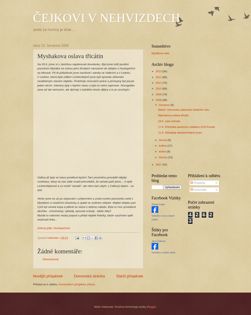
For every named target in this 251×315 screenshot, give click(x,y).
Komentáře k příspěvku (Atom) (77, 284)
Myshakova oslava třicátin (173, 115)
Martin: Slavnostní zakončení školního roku (183, 109)
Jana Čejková (159, 241)
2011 (159, 82)
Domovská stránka (89, 276)
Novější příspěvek (48, 276)
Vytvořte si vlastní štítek (164, 252)
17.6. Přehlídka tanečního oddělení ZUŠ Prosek (186, 127)
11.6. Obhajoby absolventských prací (180, 132)
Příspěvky (197, 182)
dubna (163, 151)
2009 (159, 94)
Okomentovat (51, 259)
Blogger (151, 306)
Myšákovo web (160, 53)
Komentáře (198, 189)
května (163, 145)
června (163, 140)
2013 (159, 71)
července (165, 105)
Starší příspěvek (129, 276)
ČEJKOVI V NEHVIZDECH (106, 18)
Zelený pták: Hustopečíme (53, 228)
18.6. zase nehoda (169, 121)
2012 (159, 77)
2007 (159, 164)
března (163, 157)
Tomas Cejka (158, 204)
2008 (159, 100)
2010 (159, 88)
